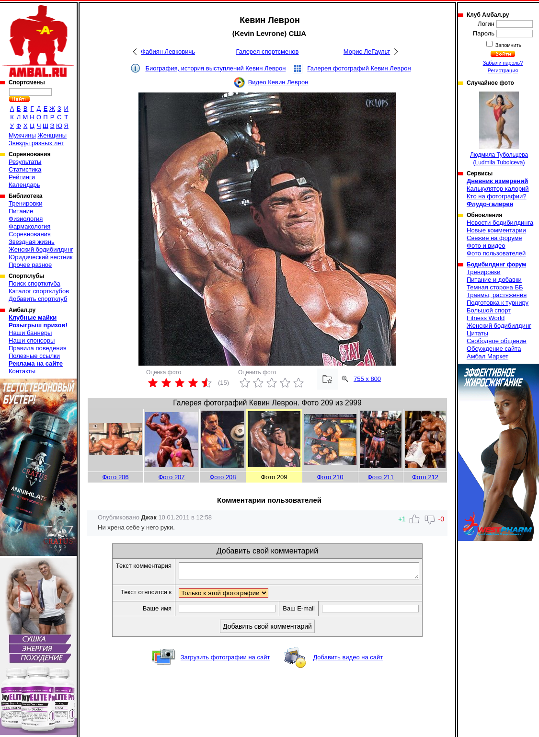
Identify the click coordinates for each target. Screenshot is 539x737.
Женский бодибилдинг (41, 249)
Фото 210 (330, 477)
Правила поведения (38, 348)
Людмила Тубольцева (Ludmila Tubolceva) (499, 129)
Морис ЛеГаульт (367, 51)
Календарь (24, 184)
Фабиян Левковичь (168, 51)
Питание (21, 211)
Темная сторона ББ (495, 287)
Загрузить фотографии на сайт (225, 660)
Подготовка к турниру (497, 302)
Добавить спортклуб (38, 298)
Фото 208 (222, 477)
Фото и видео (486, 245)
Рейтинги (22, 177)
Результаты (25, 161)
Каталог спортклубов (39, 291)
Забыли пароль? (503, 63)
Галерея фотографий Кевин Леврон (359, 68)
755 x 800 (367, 378)
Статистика (25, 169)
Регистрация (503, 70)
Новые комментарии (496, 230)
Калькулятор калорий (498, 188)
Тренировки (25, 203)
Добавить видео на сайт (348, 660)
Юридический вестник (40, 257)
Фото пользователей (496, 253)
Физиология (26, 218)
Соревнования (30, 234)
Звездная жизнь (32, 241)
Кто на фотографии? (497, 196)
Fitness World (486, 318)
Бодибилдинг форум (496, 264)
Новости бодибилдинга (500, 222)
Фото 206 (115, 477)
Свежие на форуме (494, 238)
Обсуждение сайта (494, 348)
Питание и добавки (494, 279)
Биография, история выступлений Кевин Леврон (215, 68)
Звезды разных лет (36, 143)
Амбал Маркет (487, 356)
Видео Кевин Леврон (278, 82)
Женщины (52, 135)
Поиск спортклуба (34, 283)
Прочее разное (30, 264)
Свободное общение (497, 341)
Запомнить (508, 45)
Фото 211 (380, 477)
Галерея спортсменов (267, 51)
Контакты (22, 371)
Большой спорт (489, 310)
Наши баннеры (30, 332)
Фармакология (29, 226)
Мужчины (22, 135)
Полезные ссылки (34, 355)
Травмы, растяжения (497, 295)
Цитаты (477, 333)
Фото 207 (171, 477)
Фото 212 (425, 477)
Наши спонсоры (32, 340)
